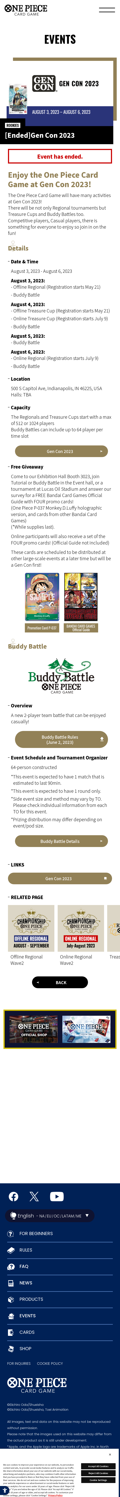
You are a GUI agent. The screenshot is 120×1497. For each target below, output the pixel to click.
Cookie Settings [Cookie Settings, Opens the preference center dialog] (98, 1480)
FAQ (24, 1266)
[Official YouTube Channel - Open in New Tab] (57, 1196)
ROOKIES (13, 125)
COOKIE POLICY (50, 1363)
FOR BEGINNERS (36, 1233)
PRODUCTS (31, 1299)
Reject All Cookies (98, 1473)
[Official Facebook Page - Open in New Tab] (13, 1196)
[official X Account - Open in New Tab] (34, 1196)
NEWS (26, 1283)
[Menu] (107, 11)
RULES (26, 1250)
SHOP (25, 1348)
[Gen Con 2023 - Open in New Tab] (61, 451)
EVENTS (28, 1316)
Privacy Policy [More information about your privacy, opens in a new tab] (55, 1495)
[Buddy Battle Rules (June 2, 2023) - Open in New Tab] (61, 739)
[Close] (110, 1454)
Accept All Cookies (98, 1466)
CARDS (27, 1332)
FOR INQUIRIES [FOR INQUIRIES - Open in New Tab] (19, 1363)
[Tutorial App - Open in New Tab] (86, 1029)
